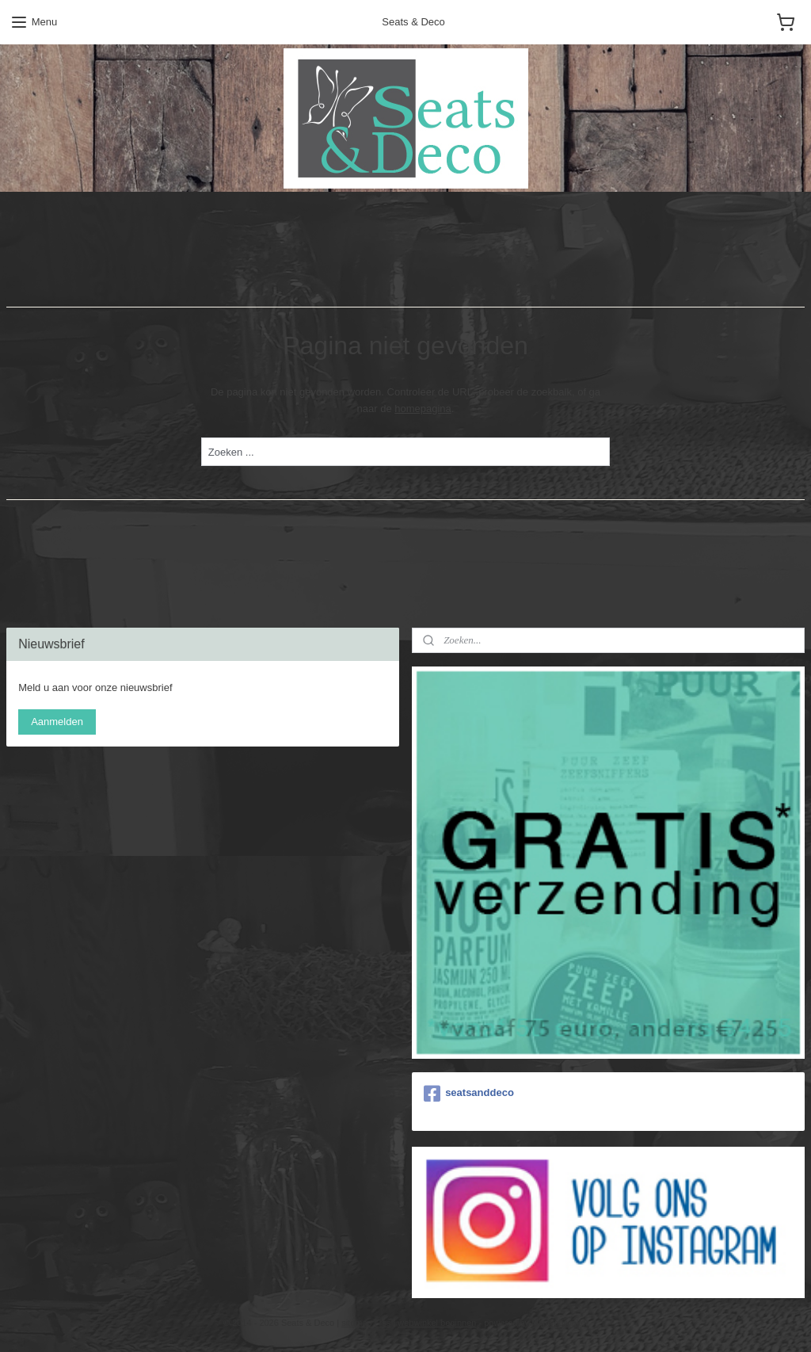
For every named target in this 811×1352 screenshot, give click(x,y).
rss (385, 1322)
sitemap (356, 1322)
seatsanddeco (469, 1093)
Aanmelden (57, 722)
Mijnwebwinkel (559, 1322)
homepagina (422, 408)
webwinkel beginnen (437, 1322)
